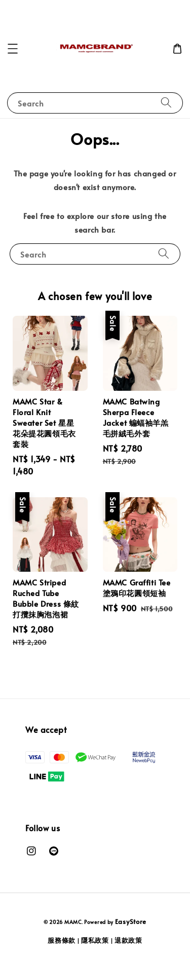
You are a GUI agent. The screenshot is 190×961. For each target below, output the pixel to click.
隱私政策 (95, 940)
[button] (13, 49)
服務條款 (61, 940)
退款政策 (128, 940)
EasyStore (130, 921)
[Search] (166, 103)
